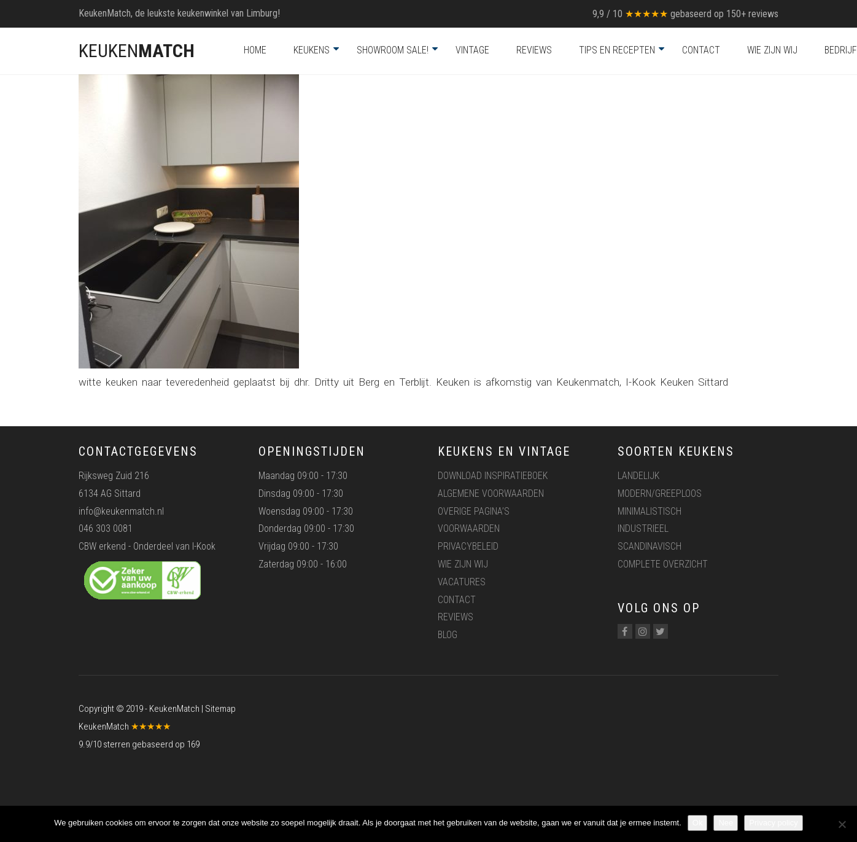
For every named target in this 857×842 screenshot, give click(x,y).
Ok (697, 822)
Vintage (472, 50)
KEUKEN (137, 50)
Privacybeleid (468, 546)
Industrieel (643, 528)
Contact (701, 50)
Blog (447, 635)
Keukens (311, 50)
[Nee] (842, 824)
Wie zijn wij (772, 50)
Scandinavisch (649, 546)
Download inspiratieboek (493, 475)
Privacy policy (773, 822)
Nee (725, 822)
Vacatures (462, 582)
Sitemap (220, 708)
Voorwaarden (469, 528)
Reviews (534, 50)
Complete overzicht (663, 564)
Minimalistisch (649, 511)
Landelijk (638, 475)
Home (255, 50)
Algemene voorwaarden (491, 493)
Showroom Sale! (393, 50)
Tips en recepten (617, 50)
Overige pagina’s (474, 511)
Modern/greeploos (660, 493)
